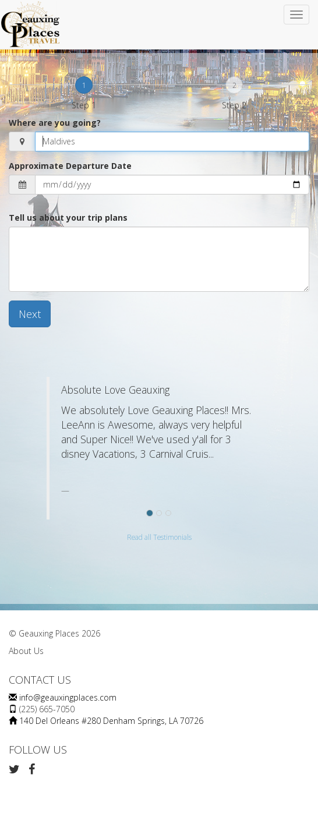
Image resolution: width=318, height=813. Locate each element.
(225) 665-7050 (47, 709)
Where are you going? (55, 122)
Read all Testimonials (159, 537)
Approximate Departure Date (70, 165)
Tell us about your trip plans (68, 217)
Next (30, 314)
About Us (26, 650)
